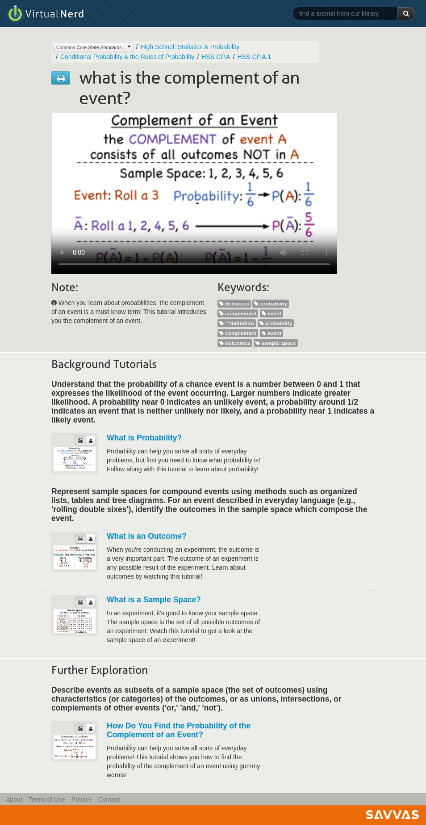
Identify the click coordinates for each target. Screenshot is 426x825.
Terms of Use (46, 799)
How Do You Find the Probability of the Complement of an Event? (179, 730)
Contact (109, 799)
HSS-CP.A (215, 56)
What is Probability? (144, 437)
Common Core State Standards (89, 47)
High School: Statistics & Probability (189, 47)
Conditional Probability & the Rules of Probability (127, 56)
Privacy (81, 799)
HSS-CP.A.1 (254, 56)
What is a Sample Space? (154, 599)
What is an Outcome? (147, 536)
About (14, 799)
